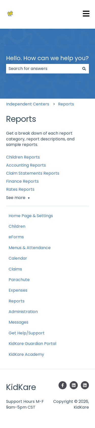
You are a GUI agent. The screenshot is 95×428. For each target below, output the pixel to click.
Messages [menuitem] (18, 322)
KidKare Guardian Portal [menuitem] (32, 343)
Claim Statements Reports (32, 173)
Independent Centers (27, 104)
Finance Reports (22, 181)
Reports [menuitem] (17, 301)
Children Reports (23, 157)
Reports (66, 104)
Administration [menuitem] (23, 312)
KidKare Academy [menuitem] (26, 354)
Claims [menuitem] (15, 269)
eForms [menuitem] (16, 237)
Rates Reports (20, 189)
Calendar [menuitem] (18, 258)
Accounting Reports (26, 165)
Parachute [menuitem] (19, 280)
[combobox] (42, 68)
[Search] (84, 68)
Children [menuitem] (17, 226)
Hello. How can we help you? (47, 58)
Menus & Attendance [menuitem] (30, 248)
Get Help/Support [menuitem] (27, 333)
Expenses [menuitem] (18, 290)
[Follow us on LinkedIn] (74, 385)
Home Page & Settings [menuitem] (31, 216)
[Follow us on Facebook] (63, 385)
